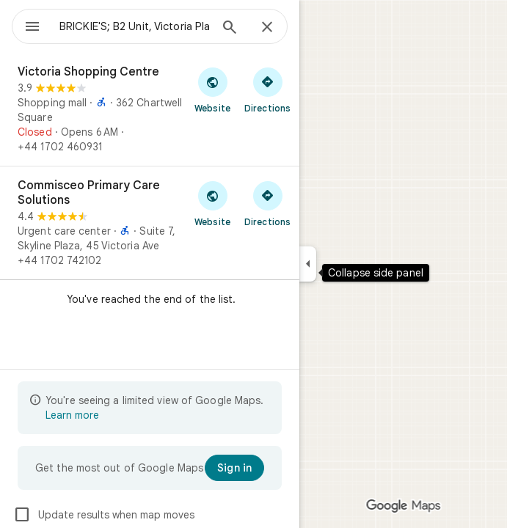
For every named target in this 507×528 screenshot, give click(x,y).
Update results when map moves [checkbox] (103, 515)
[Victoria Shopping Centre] (149, 109)
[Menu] (32, 28)
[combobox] (134, 26)
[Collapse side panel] (307, 264)
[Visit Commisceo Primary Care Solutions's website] (212, 203)
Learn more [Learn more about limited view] (72, 415)
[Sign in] (234, 467)
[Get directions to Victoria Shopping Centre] (267, 89)
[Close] (267, 28)
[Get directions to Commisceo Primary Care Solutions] (267, 203)
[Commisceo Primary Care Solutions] (149, 222)
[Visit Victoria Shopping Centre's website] (212, 89)
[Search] (229, 29)
